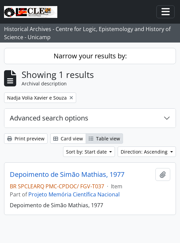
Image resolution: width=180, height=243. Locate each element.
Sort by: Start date (87, 151)
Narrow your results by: (90, 55)
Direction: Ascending (145, 151)
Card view (68, 138)
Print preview (25, 138)
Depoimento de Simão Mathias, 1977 (67, 174)
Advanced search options (49, 118)
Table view (104, 138)
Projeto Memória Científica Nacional (74, 194)
